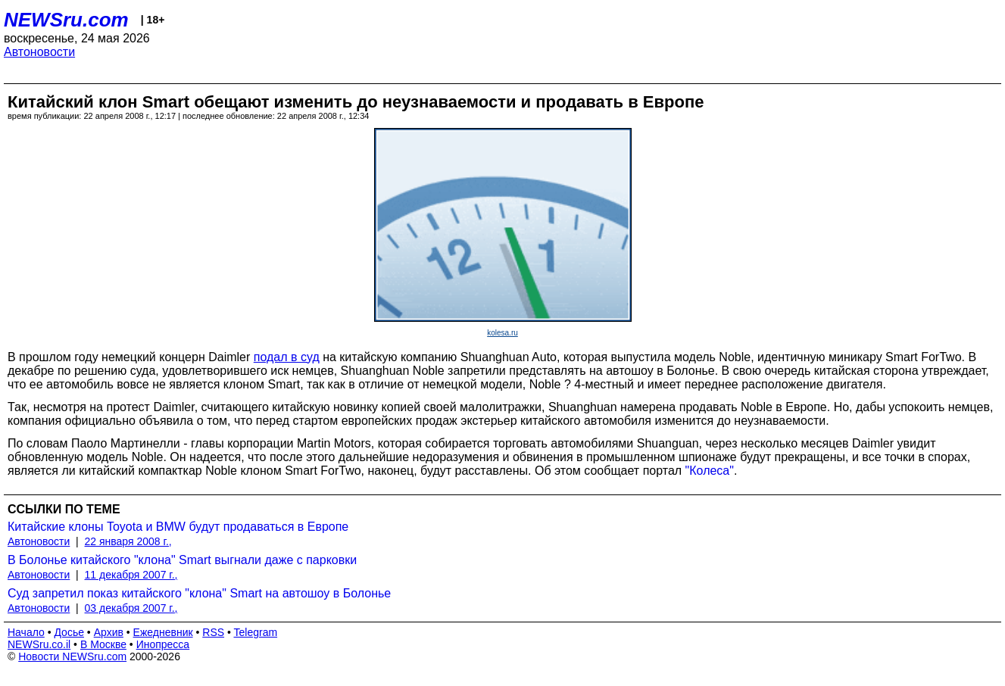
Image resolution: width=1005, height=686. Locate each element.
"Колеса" (709, 470)
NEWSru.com (66, 19)
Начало (26, 632)
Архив (108, 632)
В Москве (103, 644)
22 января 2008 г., (128, 541)
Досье (69, 632)
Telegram (256, 632)
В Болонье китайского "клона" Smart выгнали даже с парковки (182, 559)
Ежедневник (163, 632)
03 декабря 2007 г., (131, 608)
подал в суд (287, 357)
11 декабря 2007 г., (131, 575)
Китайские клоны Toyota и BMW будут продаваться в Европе (178, 526)
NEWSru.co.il (39, 644)
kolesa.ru (502, 333)
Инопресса (163, 644)
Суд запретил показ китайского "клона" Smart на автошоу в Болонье (199, 593)
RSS (213, 632)
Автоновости (39, 51)
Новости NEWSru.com (72, 656)
